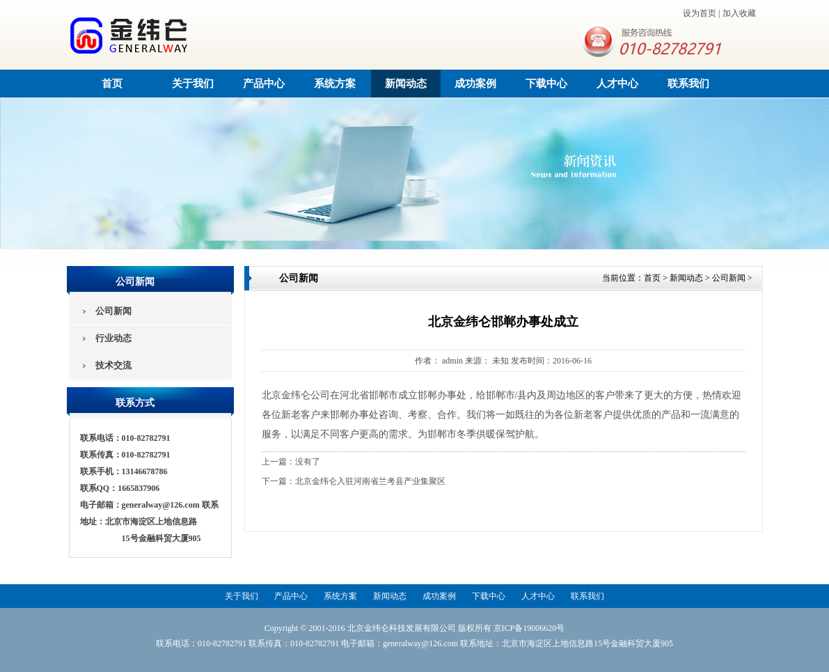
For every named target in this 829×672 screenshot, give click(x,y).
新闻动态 (406, 83)
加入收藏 (739, 13)
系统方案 (335, 83)
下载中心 (546, 83)
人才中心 (617, 83)
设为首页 (699, 13)
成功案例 (475, 83)
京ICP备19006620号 (529, 628)
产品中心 (264, 83)
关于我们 (193, 83)
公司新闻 (728, 278)
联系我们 (688, 83)
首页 (112, 83)
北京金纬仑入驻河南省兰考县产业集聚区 (370, 481)
